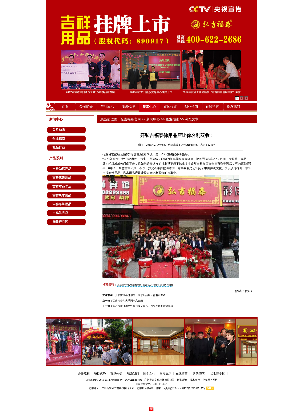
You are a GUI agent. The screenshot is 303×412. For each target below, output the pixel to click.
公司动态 (58, 130)
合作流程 (84, 373)
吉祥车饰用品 (61, 204)
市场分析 (116, 373)
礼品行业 (58, 147)
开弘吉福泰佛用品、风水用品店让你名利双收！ (141, 295)
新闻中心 (149, 107)
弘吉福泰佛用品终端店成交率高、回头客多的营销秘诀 (143, 305)
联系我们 (233, 106)
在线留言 (212, 106)
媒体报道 (170, 106)
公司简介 (86, 106)
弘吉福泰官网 (131, 119)
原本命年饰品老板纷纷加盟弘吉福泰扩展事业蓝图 (145, 284)
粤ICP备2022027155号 (194, 388)
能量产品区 (60, 221)
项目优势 (100, 373)
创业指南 (191, 106)
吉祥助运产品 (61, 168)
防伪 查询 (199, 373)
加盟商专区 (217, 373)
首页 (65, 106)
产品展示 (107, 106)
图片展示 (165, 373)
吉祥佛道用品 (61, 177)
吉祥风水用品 (61, 195)
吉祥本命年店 (61, 186)
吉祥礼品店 (60, 213)
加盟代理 (128, 106)
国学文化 (149, 373)
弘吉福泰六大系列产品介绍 (128, 300)
